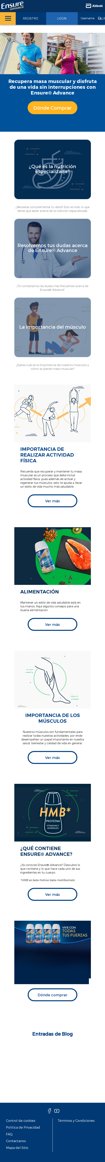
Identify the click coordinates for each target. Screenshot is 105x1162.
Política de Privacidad (23, 1127)
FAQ (9, 1134)
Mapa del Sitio (17, 1147)
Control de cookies (20, 1120)
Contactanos (16, 1141)
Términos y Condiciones (76, 1120)
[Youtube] (56, 1112)
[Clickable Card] (52, 178)
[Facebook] (49, 1112)
